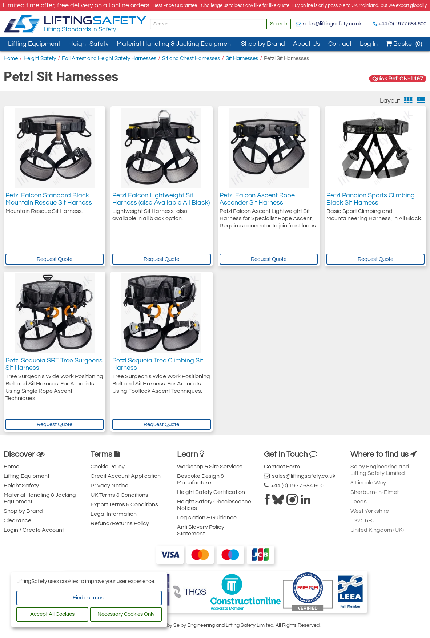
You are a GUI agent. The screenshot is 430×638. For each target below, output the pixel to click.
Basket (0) (404, 43)
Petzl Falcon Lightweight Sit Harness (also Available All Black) (161, 199)
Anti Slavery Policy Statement (200, 530)
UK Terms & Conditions (119, 495)
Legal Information (114, 514)
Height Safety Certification (211, 492)
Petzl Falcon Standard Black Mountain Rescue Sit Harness (48, 199)
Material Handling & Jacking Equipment (175, 43)
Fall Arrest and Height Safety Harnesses (109, 58)
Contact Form (282, 466)
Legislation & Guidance (207, 517)
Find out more (89, 598)
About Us (306, 43)
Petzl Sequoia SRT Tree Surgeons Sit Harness (54, 364)
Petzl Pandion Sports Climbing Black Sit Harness (370, 199)
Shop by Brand (263, 43)
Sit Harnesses (242, 58)
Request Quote (54, 259)
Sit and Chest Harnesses (191, 58)
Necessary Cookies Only (125, 614)
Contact (340, 43)
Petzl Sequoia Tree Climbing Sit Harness (157, 364)
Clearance (17, 520)
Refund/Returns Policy (120, 523)
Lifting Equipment (34, 43)
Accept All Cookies (52, 614)
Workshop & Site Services (209, 466)
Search (278, 24)
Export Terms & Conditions (124, 504)
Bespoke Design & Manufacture (200, 479)
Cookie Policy (108, 466)
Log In (369, 43)
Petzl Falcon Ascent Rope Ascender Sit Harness (257, 199)
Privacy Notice (109, 485)
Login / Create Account (34, 530)
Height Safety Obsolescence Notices (214, 505)
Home (11, 58)
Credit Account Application (126, 476)
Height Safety (88, 43)
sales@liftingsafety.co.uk (332, 24)
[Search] (208, 24)
